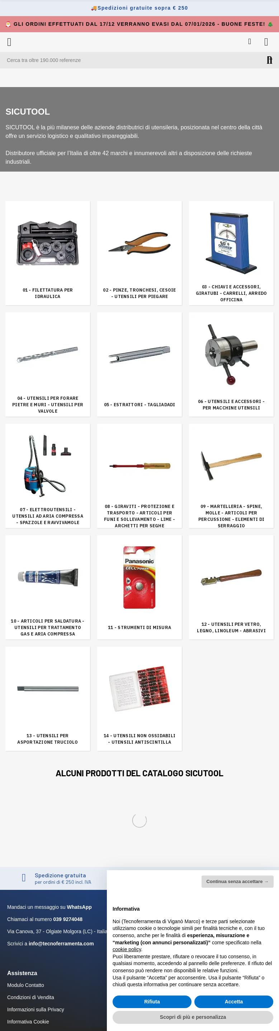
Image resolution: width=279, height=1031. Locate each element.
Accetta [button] (234, 1001)
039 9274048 (67, 919)
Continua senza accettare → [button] (238, 881)
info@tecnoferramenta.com (61, 943)
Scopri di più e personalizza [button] (193, 1017)
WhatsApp (79, 907)
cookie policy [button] (127, 949)
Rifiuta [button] (152, 1001)
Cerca (269, 60)
